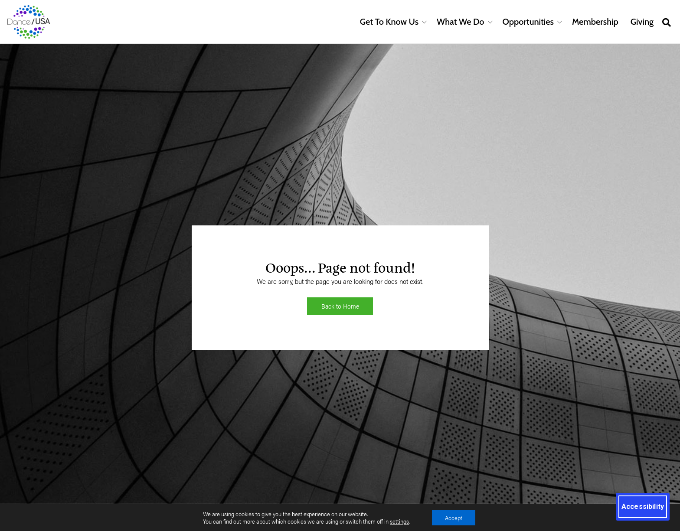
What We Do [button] (460, 21)
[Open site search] (666, 22)
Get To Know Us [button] (389, 21)
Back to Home (340, 305)
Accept (453, 517)
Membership (595, 21)
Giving (642, 21)
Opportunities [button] (528, 21)
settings (399, 521)
